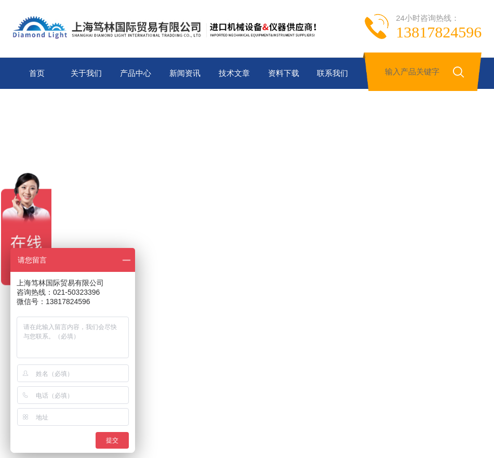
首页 (37, 73)
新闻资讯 (185, 73)
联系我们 (332, 73)
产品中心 (135, 73)
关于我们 (86, 73)
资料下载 (283, 73)
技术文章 (234, 73)
